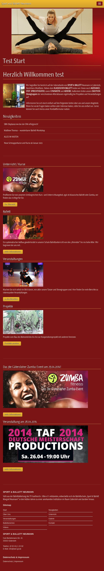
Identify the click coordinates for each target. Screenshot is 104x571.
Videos (5, 527)
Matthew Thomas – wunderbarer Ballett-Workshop (24, 130)
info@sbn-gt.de (15, 549)
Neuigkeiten (53, 510)
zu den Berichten (11, 299)
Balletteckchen (9, 523)
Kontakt (52, 523)
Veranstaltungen (9, 519)
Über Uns (7, 514)
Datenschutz (8, 561)
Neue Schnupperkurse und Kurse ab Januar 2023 (23, 143)
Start (5, 510)
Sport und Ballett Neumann (16, 3)
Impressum (18, 561)
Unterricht (52, 514)
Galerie (51, 519)
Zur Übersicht (10, 204)
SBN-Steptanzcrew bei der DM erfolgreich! (21, 124)
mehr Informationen (13, 251)
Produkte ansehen (12, 343)
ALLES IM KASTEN (11, 136)
